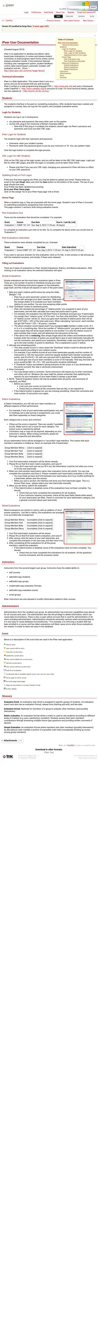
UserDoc (9, 20)
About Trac (60, 12)
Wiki (58, 16)
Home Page (66, 57)
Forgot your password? (86, 12)
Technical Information (70, 45)
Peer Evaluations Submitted (74, 61)
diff (46, 26)
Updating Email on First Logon (75, 55)
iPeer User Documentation (68, 43)
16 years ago (37, 26)
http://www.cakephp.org (31, 88)
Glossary (63, 77)
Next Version (88, 21)
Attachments (13, 740)
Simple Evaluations (71, 65)
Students (63, 47)
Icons (62, 75)
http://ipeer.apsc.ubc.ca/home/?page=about (24, 69)
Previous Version (53, 21)
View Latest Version (72, 21)
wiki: (3, 20)
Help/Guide (48, 12)
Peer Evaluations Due (72, 59)
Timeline (69, 16)
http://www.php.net (62, 86)
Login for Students (69, 49)
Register (71, 12)
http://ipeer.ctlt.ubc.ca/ (87, 758)
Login (26, 12)
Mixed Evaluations (71, 69)
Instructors (64, 71)
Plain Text (49, 752)
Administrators (65, 73)
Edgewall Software (28, 758)
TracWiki (70, 745)
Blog (92, 16)
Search (81, 16)
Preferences (36, 12)
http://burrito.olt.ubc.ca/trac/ (35, 91)
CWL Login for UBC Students (75, 53)
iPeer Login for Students (73, 51)
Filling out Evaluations (70, 63)
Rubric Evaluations (71, 67)
